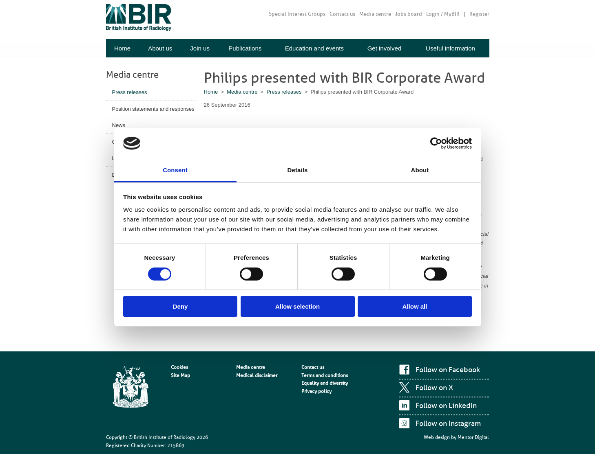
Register (479, 14)
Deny (180, 306)
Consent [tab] (175, 170)
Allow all (415, 306)
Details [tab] (298, 170)
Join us (200, 48)
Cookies (179, 367)
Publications (244, 48)
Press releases (129, 92)
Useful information (450, 48)
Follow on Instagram (448, 423)
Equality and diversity (324, 383)
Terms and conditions (324, 375)
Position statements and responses (153, 109)
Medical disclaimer (256, 375)
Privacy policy (316, 391)
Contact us (342, 14)
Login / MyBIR (443, 14)
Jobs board (408, 14)
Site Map (180, 375)
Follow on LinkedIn (446, 405)
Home (122, 48)
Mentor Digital (473, 437)
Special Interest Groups (297, 14)
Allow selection (297, 306)
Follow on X (434, 387)
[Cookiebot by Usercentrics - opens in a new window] (436, 143)
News (119, 125)
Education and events (314, 48)
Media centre (375, 14)
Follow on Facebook (448, 369)
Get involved (384, 48)
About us (160, 48)
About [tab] (420, 170)
